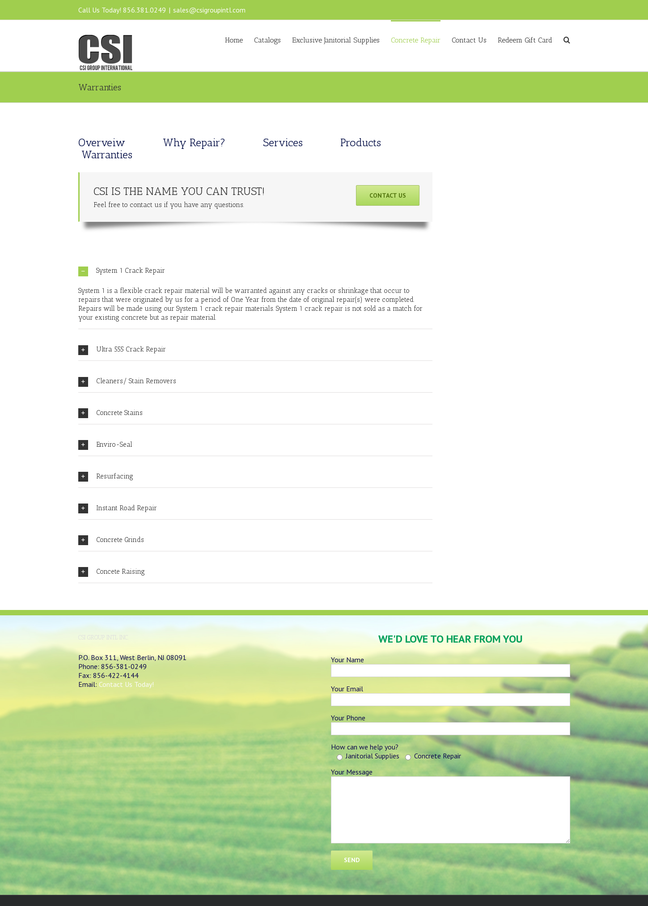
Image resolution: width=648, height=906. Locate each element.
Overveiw (103, 142)
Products (360, 142)
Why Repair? (194, 142)
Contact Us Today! (126, 684)
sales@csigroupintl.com (209, 9)
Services (283, 142)
